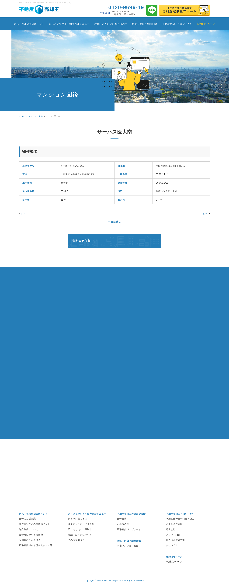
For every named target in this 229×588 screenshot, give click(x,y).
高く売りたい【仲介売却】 (82, 524)
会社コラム (172, 545)
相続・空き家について (80, 534)
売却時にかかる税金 (30, 540)
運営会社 (171, 529)
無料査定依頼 (82, 240)
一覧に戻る (114, 222)
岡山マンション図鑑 (128, 545)
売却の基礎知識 (27, 518)
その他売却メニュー (79, 540)
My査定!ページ (174, 561)
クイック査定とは (77, 518)
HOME (22, 116)
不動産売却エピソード (129, 529)
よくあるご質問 (174, 524)
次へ (205, 213)
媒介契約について (28, 529)
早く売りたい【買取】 (80, 529)
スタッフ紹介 (173, 534)
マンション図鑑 (35, 116)
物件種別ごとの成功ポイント (34, 524)
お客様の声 (123, 524)
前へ (23, 213)
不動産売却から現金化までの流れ (37, 545)
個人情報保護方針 (175, 540)
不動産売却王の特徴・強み (180, 518)
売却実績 (122, 518)
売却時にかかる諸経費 (31, 534)
